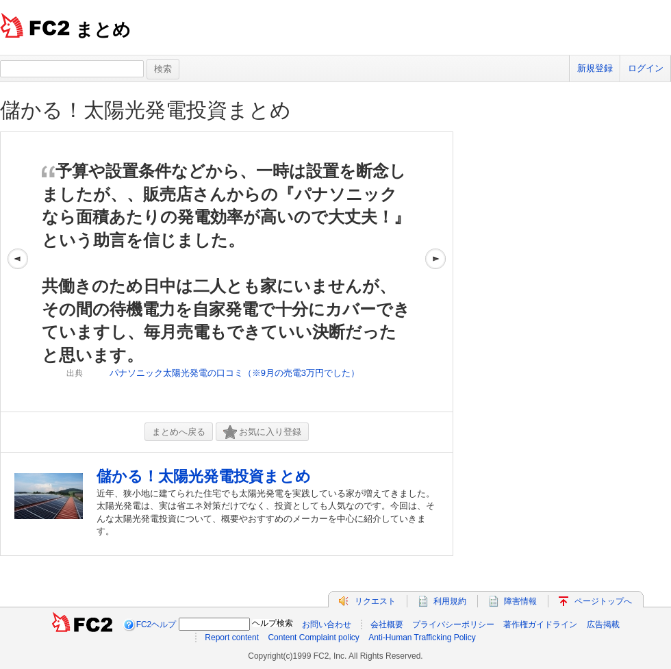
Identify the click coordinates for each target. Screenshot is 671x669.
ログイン (645, 68)
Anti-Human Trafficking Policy (422, 637)
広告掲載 (603, 624)
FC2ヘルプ (156, 624)
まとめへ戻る (178, 432)
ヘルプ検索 (272, 623)
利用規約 (449, 601)
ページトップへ (603, 601)
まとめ (103, 29)
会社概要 (386, 624)
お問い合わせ (326, 624)
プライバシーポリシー (453, 624)
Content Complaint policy (313, 637)
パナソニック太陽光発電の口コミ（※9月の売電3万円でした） (234, 373)
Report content (232, 637)
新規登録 (595, 68)
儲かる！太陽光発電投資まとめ (145, 110)
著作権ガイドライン (540, 624)
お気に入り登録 (262, 432)
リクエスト (375, 601)
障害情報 (520, 601)
